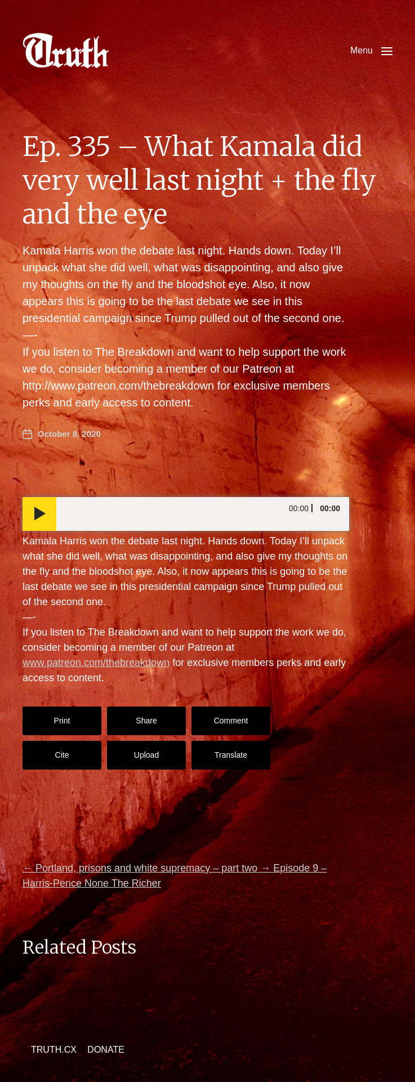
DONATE (105, 1049)
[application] (186, 514)
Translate (231, 754)
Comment (231, 720)
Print (62, 720)
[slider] (202, 514)
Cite (62, 754)
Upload (146, 754)
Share (146, 720)
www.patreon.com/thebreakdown (96, 662)
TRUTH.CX (54, 1049)
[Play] (39, 514)
